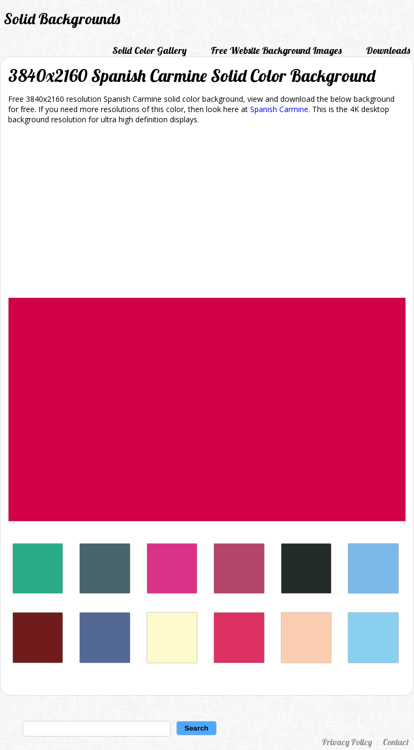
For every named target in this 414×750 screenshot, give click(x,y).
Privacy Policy (347, 742)
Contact (396, 742)
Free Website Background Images (276, 50)
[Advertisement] (207, 212)
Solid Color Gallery (149, 50)
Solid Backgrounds (62, 18)
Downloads (388, 50)
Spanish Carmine (279, 109)
